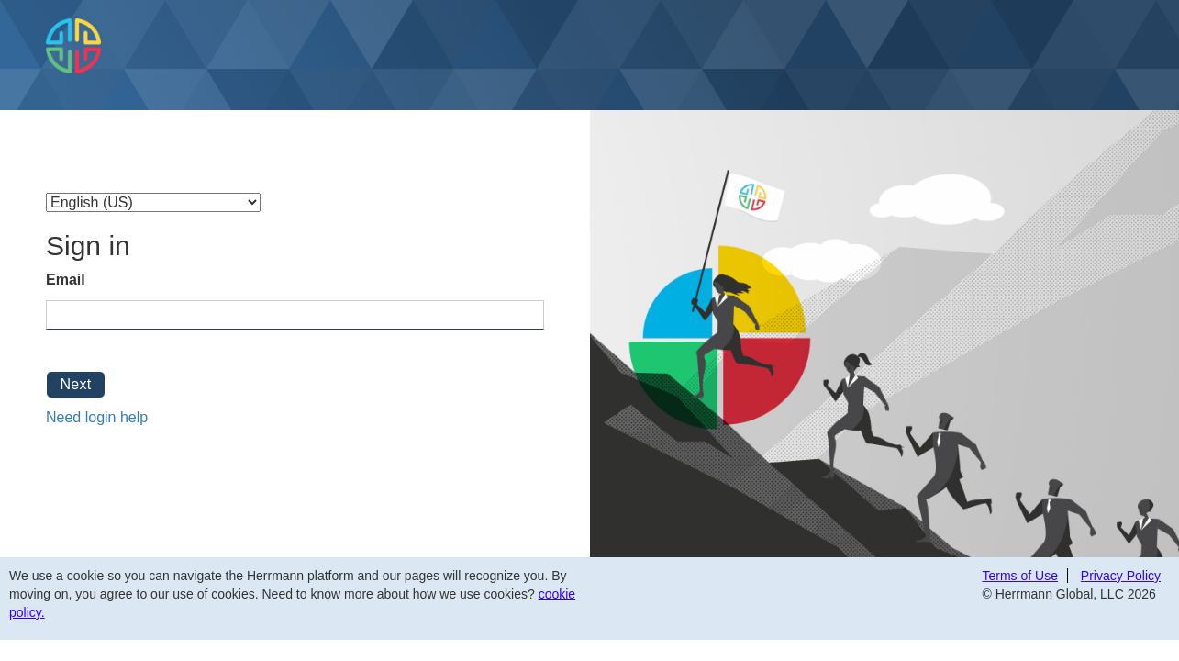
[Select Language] (153, 202)
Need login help (97, 417)
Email (65, 279)
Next (75, 384)
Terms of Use (1020, 575)
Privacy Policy (1121, 575)
